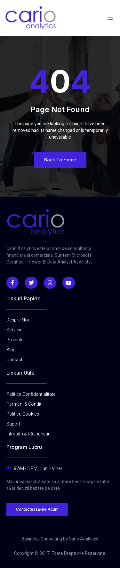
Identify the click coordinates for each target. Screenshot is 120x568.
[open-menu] (110, 17)
